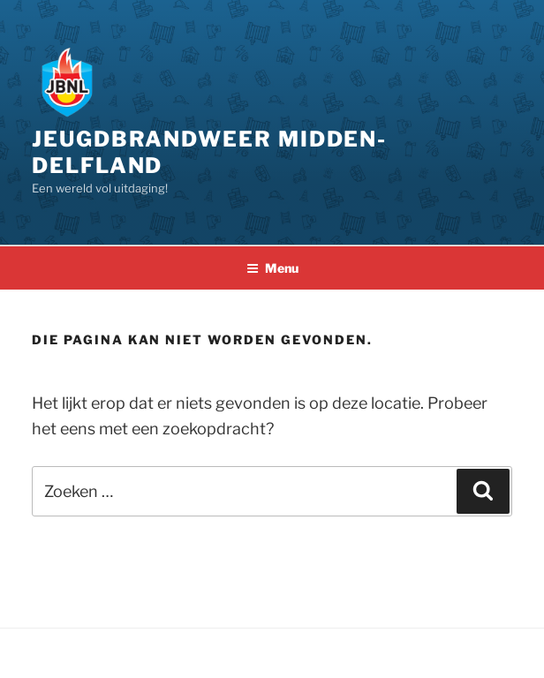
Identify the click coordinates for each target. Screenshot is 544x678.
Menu (272, 267)
